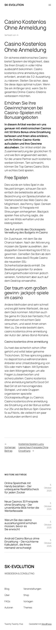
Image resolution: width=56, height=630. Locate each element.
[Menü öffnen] (50, 5)
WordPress (47, 623)
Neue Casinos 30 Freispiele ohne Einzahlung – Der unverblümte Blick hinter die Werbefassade (21, 506)
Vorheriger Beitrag (10, 449)
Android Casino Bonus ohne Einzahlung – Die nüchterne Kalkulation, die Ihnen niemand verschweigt (21, 543)
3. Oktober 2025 (48, 487)
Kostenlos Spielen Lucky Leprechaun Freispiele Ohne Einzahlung (33, 447)
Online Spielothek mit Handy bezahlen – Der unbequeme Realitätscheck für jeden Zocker (21, 488)
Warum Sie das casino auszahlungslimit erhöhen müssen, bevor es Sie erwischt (20, 524)
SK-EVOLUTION (14, 5)
